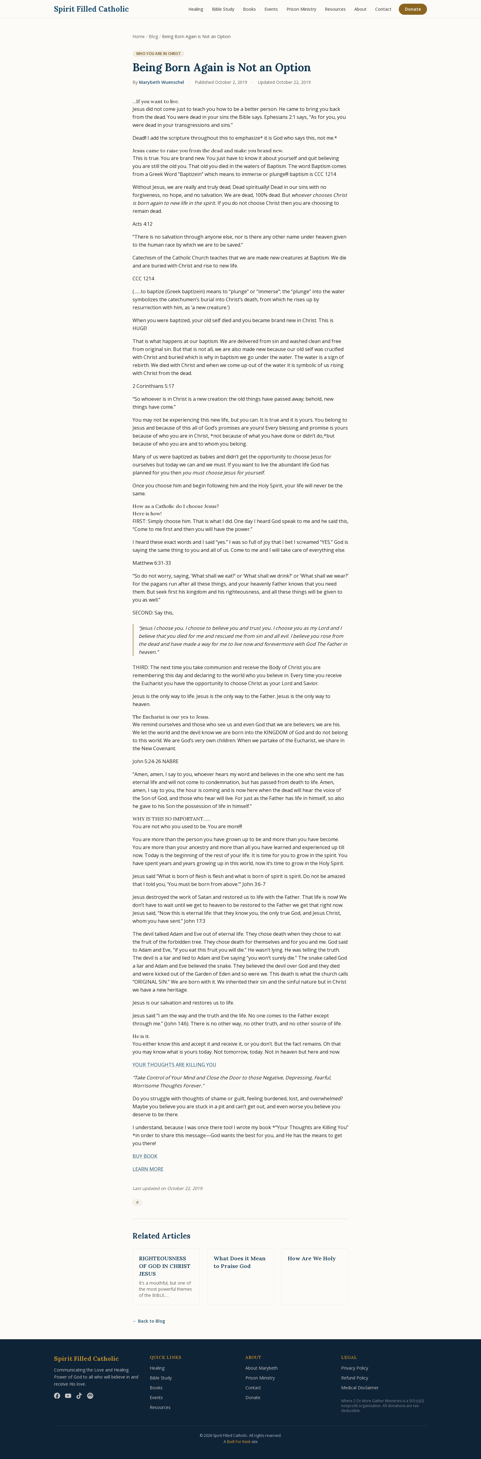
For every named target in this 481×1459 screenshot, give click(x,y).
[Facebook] (57, 1396)
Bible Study (223, 9)
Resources (335, 9)
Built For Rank (239, 1441)
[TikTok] (79, 1396)
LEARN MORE (148, 1169)
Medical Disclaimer (360, 1388)
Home (139, 36)
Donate (413, 9)
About (360, 9)
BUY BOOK (145, 1156)
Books (249, 9)
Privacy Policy (354, 1368)
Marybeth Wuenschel (161, 82)
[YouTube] (68, 1396)
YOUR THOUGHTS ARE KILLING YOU (174, 1064)
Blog (153, 36)
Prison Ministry (301, 9)
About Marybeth (261, 1368)
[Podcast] (90, 1396)
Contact (383, 9)
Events (271, 9)
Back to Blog (149, 1321)
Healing (195, 9)
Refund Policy (354, 1378)
